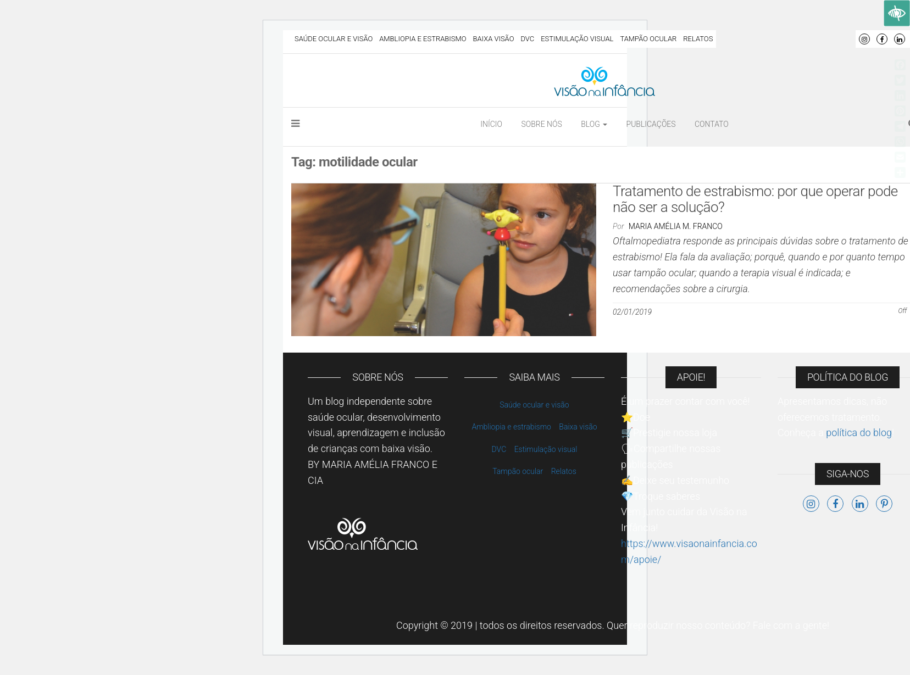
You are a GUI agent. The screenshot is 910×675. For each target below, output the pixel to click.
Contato (712, 124)
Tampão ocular (648, 39)
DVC (527, 39)
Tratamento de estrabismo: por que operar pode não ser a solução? (755, 199)
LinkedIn (899, 39)
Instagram (864, 39)
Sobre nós (541, 124)
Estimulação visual (577, 39)
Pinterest (884, 504)
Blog (594, 124)
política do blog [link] (859, 432)
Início (491, 124)
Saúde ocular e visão (334, 39)
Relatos (698, 39)
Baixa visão (493, 39)
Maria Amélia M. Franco (676, 226)
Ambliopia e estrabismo (422, 39)
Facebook (882, 39)
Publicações (651, 124)
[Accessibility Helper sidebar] (897, 13)
